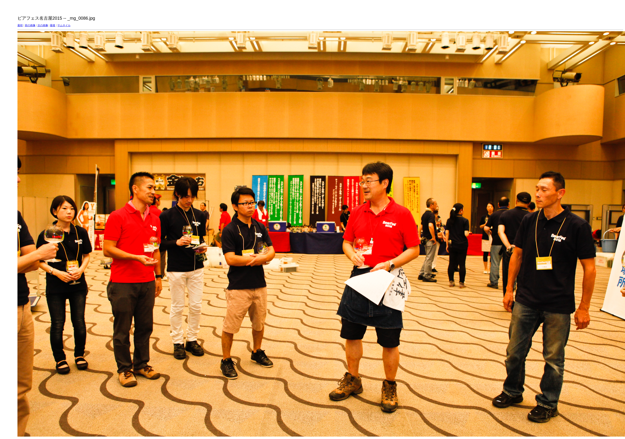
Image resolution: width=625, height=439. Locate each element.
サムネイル (63, 25)
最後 (52, 25)
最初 (20, 25)
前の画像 (30, 25)
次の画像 (43, 25)
